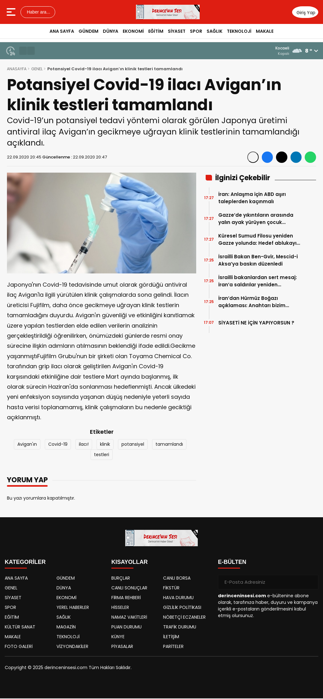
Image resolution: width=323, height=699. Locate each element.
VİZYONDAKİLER (72, 647)
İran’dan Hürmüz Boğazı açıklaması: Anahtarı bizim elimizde (251, 302)
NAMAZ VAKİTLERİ (129, 618)
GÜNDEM (88, 31)
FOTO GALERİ (18, 647)
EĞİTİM (155, 31)
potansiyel (132, 445)
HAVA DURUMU (178, 598)
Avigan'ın (27, 445)
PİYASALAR (122, 647)
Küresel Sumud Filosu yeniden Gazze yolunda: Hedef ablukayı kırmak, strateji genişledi (257, 240)
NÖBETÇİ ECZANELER (184, 618)
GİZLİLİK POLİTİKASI (182, 608)
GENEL (38, 69)
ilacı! (84, 445)
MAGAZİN (66, 627)
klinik (105, 445)
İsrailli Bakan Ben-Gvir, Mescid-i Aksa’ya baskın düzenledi (258, 261)
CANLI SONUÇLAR (129, 588)
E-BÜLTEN (232, 562)
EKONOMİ (133, 31)
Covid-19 (58, 445)
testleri (101, 455)
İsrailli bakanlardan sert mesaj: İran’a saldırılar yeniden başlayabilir (257, 282)
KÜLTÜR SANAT (20, 627)
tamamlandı (169, 445)
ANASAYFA (17, 69)
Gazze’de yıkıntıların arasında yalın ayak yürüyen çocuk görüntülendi (255, 219)
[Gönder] (311, 583)
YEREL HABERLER (72, 608)
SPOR (196, 31)
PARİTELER (173, 647)
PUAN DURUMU (126, 627)
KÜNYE (118, 637)
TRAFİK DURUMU (179, 627)
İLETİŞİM (171, 637)
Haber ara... (38, 11)
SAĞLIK (214, 31)
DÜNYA (110, 31)
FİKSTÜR (171, 588)
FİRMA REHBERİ (126, 598)
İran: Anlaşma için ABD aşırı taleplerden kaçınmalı (252, 198)
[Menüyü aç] (12, 12)
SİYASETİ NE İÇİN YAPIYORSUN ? (256, 323)
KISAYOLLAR (129, 562)
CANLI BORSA (177, 579)
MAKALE (264, 31)
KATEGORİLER (25, 562)
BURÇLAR (120, 579)
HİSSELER (120, 608)
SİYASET (176, 31)
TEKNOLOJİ (239, 31)
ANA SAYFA (62, 31)
